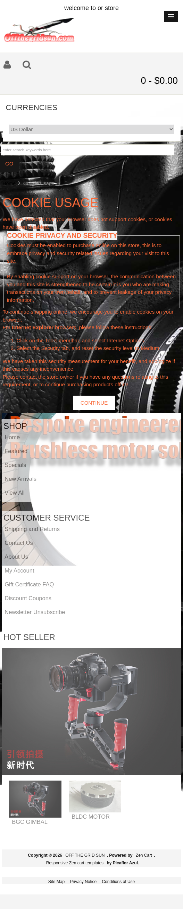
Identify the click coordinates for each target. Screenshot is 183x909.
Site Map (56, 881)
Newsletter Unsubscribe (35, 612)
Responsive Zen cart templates (74, 863)
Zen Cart (144, 855)
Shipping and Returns (32, 529)
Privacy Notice (83, 881)
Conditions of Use (118, 881)
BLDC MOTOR (91, 816)
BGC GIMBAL (30, 822)
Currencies (32, 107)
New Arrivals (20, 479)
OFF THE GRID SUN (85, 855)
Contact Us (19, 543)
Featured (16, 451)
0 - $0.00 (159, 80)
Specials (15, 465)
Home (9, 183)
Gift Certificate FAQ (29, 584)
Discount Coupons (28, 598)
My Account (19, 570)
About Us (16, 557)
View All (14, 492)
